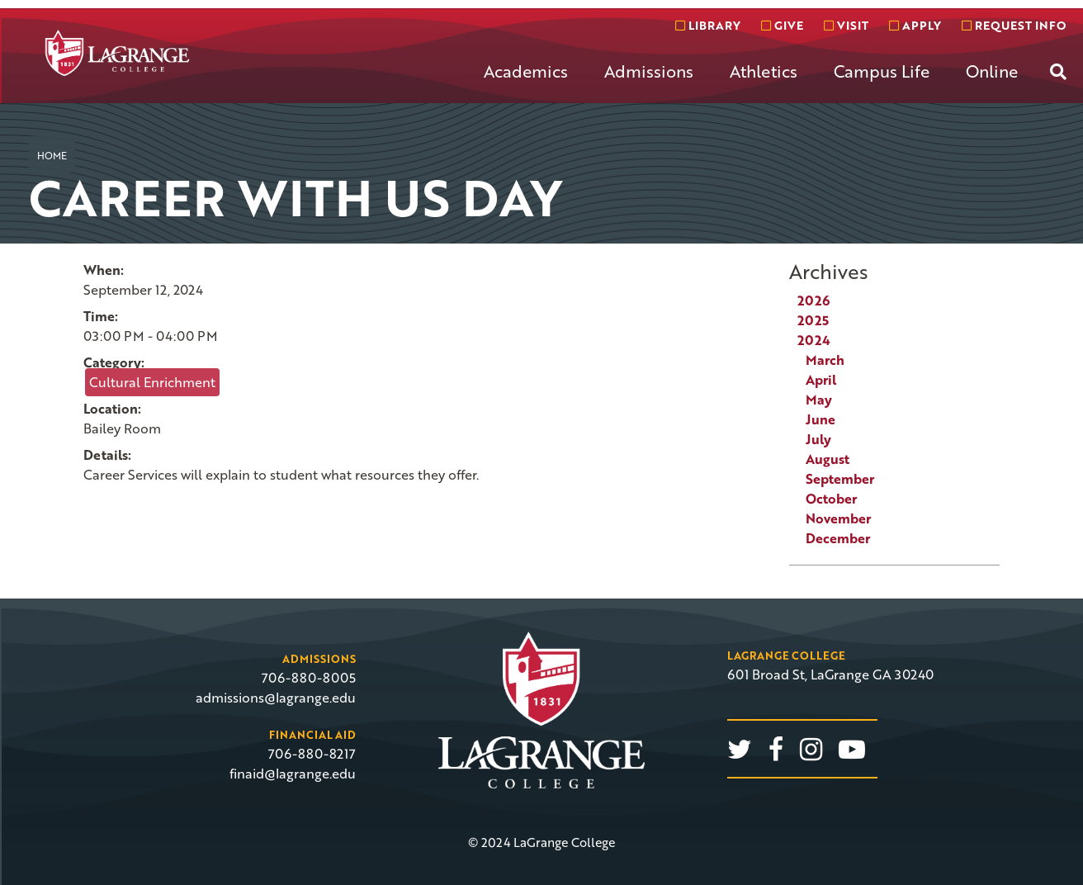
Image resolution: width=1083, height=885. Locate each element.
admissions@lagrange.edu (276, 698)
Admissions (648, 71)
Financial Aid (312, 734)
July (818, 439)
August (827, 459)
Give (782, 25)
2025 (813, 320)
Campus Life (881, 71)
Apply (915, 25)
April (821, 380)
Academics (526, 71)
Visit (846, 25)
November (838, 518)
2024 (813, 340)
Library (707, 25)
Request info (1014, 25)
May (819, 399)
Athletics (763, 71)
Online (992, 71)
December (838, 538)
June (820, 419)
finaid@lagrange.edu (292, 773)
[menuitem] (526, 84)
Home (52, 155)
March (825, 360)
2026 (813, 300)
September (840, 479)
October (831, 499)
